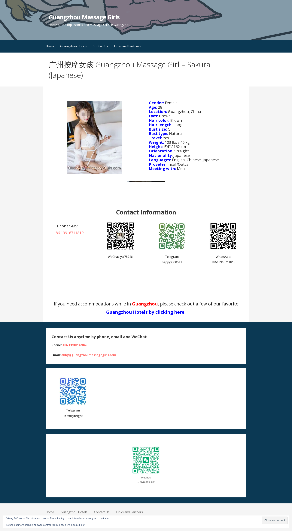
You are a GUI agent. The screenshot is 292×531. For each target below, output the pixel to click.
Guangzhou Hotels (73, 46)
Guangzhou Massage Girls (84, 17)
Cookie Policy (78, 524)
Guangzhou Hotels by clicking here (145, 312)
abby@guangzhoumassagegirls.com (88, 355)
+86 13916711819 (69, 232)
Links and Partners (127, 46)
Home (50, 46)
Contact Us (100, 46)
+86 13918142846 (74, 345)
